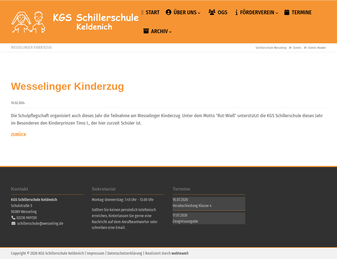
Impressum (95, 253)
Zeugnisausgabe (185, 221)
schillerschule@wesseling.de (40, 223)
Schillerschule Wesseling (75, 22)
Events (297, 48)
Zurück (18, 134)
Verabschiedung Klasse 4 (192, 205)
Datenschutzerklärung (124, 253)
